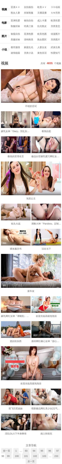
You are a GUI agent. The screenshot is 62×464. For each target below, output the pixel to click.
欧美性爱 (55, 20)
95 (42, 450)
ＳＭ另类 (55, 12)
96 (49, 450)
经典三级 (28, 26)
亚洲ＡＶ (15, 7)
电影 (4, 22)
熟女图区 (42, 39)
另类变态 (55, 26)
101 (26, 456)
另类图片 (55, 39)
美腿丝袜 (15, 39)
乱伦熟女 (42, 26)
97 (57, 450)
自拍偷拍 (28, 7)
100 (17, 456)
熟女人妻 (15, 12)
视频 (4, 9)
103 (44, 456)
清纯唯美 (28, 39)
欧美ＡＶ (42, 7)
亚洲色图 (28, 34)
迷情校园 (15, 53)
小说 (4, 49)
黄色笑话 (42, 53)
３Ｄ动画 (55, 7)
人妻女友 (42, 47)
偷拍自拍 (28, 20)
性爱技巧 (55, 53)
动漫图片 (55, 34)
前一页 (6, 450)
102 (35, 456)
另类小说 (28, 53)
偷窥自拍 (15, 34)
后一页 (31, 461)
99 (8, 456)
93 (26, 450)
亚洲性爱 (15, 20)
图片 (4, 36)
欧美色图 (42, 34)
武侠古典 (55, 47)
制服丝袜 (15, 26)
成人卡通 (42, 20)
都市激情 (15, 47)
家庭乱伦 (28, 47)
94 (34, 450)
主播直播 (42, 12)
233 (56, 456)
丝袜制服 (28, 12)
